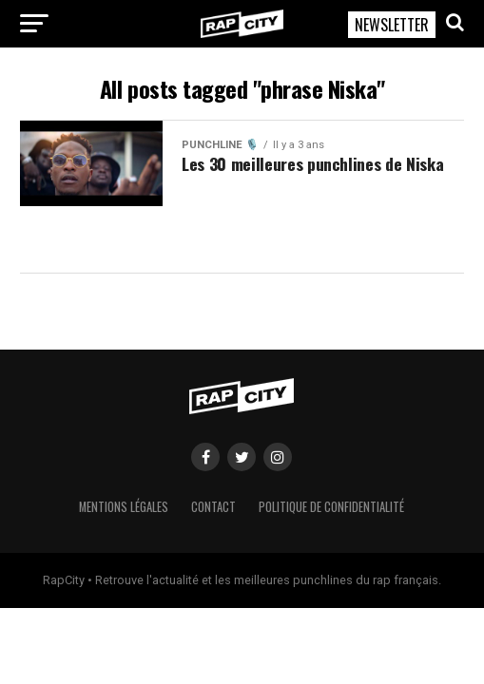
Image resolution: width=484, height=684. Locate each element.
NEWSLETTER (392, 24)
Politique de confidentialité (331, 507)
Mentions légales (123, 507)
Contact (213, 507)
